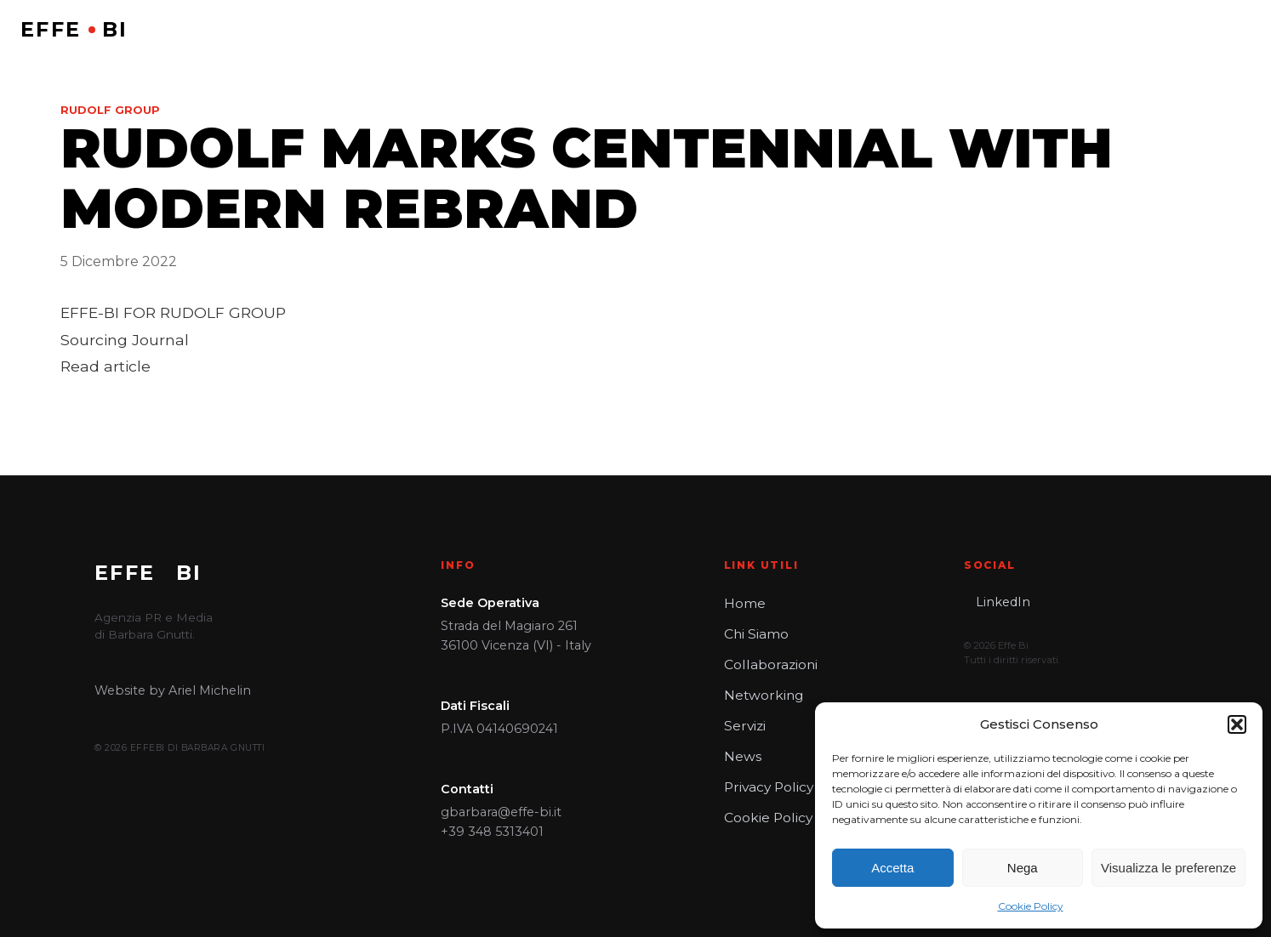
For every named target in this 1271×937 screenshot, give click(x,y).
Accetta (892, 867)
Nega (1022, 867)
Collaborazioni (768, 665)
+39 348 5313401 (492, 831)
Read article (105, 366)
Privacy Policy (766, 787)
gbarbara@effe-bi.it (501, 812)
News (741, 756)
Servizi (743, 726)
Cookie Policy (1030, 906)
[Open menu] (1238, 29)
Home (744, 603)
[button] (1236, 724)
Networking (761, 695)
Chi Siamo (755, 634)
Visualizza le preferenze (1168, 867)
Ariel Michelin (209, 690)
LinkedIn (1003, 602)
